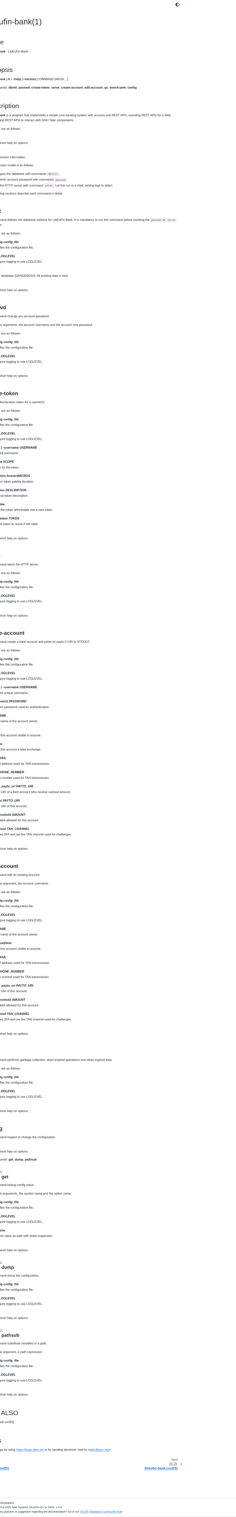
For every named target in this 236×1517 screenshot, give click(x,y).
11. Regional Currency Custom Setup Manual (27, 154)
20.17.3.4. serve (200, 48)
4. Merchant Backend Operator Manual (28, 84)
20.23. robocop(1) (19, 379)
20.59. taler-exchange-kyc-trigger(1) (30, 602)
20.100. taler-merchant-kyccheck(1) (29, 882)
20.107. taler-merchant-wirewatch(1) (30, 934)
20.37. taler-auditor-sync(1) (24, 464)
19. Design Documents (19, 224)
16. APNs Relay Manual (19, 196)
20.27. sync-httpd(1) (20, 403)
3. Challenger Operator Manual (24, 68)
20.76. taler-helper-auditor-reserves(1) (31, 723)
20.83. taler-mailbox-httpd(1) (25, 770)
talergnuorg (76, 1475)
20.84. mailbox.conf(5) (21, 776)
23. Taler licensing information (23, 986)
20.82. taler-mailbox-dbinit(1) (25, 764)
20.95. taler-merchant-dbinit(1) (26, 843)
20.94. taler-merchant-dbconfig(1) (28, 837)
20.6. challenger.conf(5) (22, 276)
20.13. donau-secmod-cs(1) (25, 318)
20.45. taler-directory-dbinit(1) (26, 513)
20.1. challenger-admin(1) (23, 246)
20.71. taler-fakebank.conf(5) (25, 688)
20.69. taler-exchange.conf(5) (26, 676)
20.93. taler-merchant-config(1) (27, 831)
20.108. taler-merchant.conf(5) (26, 940)
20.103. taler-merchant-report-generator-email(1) (26, 903)
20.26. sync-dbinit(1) (20, 397)
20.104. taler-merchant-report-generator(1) (26, 914)
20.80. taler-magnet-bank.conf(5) (28, 752)
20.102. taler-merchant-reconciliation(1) (32, 895)
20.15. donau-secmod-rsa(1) (25, 331)
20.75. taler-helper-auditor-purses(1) (30, 717)
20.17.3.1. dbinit (200, 30)
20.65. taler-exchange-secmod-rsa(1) (30, 647)
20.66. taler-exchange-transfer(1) (28, 653)
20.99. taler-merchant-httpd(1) (26, 876)
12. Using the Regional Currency (25, 161)
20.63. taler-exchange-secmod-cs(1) (30, 631)
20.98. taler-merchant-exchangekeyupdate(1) (22, 868)
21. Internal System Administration (26, 964)
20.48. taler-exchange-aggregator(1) (30, 531)
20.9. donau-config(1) (21, 294)
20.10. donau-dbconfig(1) (23, 300)
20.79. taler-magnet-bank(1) (25, 746)
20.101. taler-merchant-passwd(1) (28, 888)
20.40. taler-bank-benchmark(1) (27, 482)
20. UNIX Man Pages (18, 240)
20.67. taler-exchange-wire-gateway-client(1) (30, 662)
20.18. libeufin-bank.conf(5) (24, 349)
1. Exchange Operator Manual (23, 56)
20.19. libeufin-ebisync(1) (23, 355)
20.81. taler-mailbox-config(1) (26, 758)
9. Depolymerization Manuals (23, 124)
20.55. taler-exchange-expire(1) (27, 573)
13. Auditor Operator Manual (22, 177)
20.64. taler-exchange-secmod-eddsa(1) (27, 639)
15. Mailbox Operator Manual (23, 189)
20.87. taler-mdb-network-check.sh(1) (31, 794)
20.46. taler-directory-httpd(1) (26, 519)
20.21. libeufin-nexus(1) (22, 367)
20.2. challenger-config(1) (23, 252)
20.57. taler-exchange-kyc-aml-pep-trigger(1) (29, 588)
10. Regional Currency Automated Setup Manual (29, 143)
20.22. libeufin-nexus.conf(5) (25, 373)
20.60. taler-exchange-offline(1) (27, 608)
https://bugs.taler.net (108, 1470)
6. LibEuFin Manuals (17, 106)
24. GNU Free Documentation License (28, 992)
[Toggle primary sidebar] (65, 4)
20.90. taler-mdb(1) (19, 813)
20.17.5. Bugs (195, 84)
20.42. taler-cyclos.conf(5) (24, 494)
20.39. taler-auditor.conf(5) (24, 476)
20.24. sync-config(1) (21, 385)
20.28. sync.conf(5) (19, 409)
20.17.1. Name (196, 12)
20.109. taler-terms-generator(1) (27, 946)
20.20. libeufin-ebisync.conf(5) (26, 361)
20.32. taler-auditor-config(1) (25, 434)
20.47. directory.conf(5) (22, 525)
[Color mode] (177, 4)
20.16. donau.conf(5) (20, 337)
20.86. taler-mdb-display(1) (24, 788)
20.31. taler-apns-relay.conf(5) (26, 428)
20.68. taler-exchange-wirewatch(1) (29, 670)
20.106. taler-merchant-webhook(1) (29, 928)
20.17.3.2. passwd (201, 36)
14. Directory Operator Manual (23, 183)
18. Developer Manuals (19, 218)
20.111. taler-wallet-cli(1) (23, 958)
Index (8, 1008)
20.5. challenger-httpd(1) (23, 270)
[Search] (29, 31)
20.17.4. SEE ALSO (199, 78)
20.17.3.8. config (200, 72)
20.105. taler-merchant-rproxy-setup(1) (31, 922)
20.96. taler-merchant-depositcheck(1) (31, 849)
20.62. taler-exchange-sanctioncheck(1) (22, 623)
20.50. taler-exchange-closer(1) (27, 543)
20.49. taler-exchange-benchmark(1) (30, 537)
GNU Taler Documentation (21, 40)
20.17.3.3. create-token (204, 42)
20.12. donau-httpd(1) (21, 312)
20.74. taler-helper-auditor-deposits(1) (31, 711)
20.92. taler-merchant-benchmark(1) (30, 825)
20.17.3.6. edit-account (204, 60)
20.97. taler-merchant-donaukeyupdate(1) (21, 858)
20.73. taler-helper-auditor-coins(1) (29, 705)
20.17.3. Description (199, 24)
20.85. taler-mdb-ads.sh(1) (24, 782)
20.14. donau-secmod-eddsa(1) (27, 324)
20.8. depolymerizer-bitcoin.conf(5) (29, 288)
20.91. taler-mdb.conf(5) (22, 819)
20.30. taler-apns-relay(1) (23, 421)
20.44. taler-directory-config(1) (26, 506)
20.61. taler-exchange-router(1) (27, 614)
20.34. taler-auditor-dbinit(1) (25, 446)
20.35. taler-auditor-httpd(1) (25, 452)
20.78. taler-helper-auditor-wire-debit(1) (32, 740)
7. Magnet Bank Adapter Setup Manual (28, 112)
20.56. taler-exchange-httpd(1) (26, 579)
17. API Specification (17, 211)
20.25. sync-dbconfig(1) (22, 391)
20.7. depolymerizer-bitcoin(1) (26, 282)
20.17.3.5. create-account (205, 54)
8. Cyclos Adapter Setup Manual (24, 118)
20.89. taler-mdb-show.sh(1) (25, 807)
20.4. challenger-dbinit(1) (23, 264)
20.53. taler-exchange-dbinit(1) (27, 561)
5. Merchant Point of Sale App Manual (28, 90)
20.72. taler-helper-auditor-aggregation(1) (24, 697)
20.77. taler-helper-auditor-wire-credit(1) (27, 732)
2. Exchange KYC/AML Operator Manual (30, 62)
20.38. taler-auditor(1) (21, 470)
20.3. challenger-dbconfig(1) (25, 258)
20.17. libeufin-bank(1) (22, 343)
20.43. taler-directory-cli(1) (24, 500)
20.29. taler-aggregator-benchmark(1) (31, 416)
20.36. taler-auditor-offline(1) (25, 458)
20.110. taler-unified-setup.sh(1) (27, 952)
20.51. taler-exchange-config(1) (27, 549)
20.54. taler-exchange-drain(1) (26, 567)
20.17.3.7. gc (198, 66)
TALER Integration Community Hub (179, 1511)
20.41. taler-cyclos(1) (21, 488)
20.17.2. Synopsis (198, 18)
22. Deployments (15, 970)
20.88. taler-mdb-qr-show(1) (25, 800)
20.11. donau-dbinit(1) (21, 306)
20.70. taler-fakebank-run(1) (25, 682)
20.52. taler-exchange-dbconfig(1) (28, 555)
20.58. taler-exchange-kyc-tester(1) (29, 596)
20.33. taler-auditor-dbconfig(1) (27, 440)
